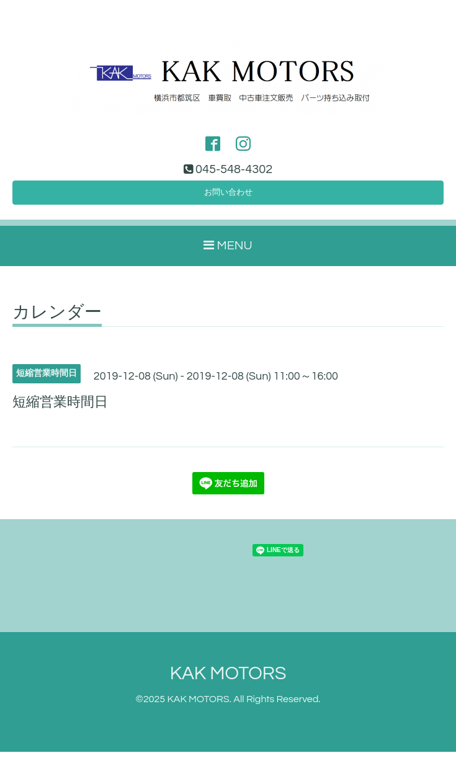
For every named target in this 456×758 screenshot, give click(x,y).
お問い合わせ (228, 197)
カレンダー (57, 319)
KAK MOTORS (228, 679)
